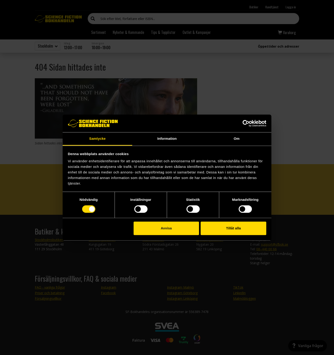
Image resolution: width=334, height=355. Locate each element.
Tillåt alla (233, 228)
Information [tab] (167, 139)
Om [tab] (236, 139)
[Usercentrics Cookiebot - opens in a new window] (246, 123)
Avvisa (166, 228)
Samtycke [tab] (97, 139)
